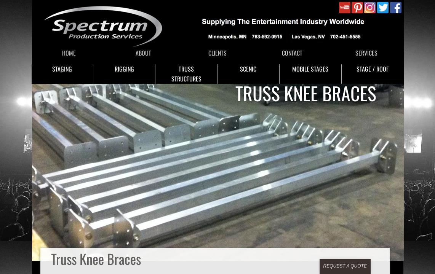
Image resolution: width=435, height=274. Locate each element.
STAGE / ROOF (373, 68)
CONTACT (292, 52)
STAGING (62, 68)
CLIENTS (217, 52)
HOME (69, 52)
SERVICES (366, 52)
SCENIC (248, 68)
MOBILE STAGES (310, 68)
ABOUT (143, 52)
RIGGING (124, 68)
